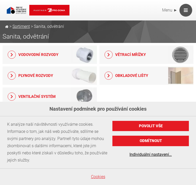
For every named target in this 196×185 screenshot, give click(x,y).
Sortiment (21, 26)
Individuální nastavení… (150, 154)
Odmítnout (151, 140)
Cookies (98, 176)
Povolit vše (151, 126)
